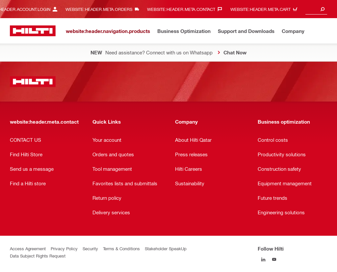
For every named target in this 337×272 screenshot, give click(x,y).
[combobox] (316, 9)
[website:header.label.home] (33, 30)
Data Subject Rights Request (37, 255)
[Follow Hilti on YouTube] (274, 259)
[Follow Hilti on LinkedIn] (263, 259)
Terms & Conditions (121, 248)
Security (90, 248)
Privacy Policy (64, 248)
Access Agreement (28, 248)
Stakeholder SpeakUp (166, 248)
